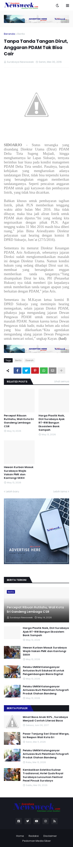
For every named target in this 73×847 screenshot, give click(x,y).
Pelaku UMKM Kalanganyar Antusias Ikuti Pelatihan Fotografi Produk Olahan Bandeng (46, 690)
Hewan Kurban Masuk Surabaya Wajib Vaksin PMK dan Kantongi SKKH (18, 472)
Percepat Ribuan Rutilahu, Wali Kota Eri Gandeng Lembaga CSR (19, 421)
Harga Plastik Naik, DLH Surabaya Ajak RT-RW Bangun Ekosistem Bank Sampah (52, 423)
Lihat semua (61, 381)
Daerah (29, 360)
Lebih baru (12, 491)
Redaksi (34, 836)
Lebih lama (60, 491)
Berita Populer (17, 708)
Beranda (9, 34)
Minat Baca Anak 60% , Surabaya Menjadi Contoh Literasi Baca (45, 718)
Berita (21, 34)
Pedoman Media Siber (36, 841)
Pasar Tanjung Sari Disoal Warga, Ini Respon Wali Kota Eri (46, 735)
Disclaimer (50, 836)
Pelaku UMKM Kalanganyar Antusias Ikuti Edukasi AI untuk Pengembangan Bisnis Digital (43, 670)
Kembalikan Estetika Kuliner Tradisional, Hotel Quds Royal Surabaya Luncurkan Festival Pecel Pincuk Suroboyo (43, 775)
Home (20, 836)
